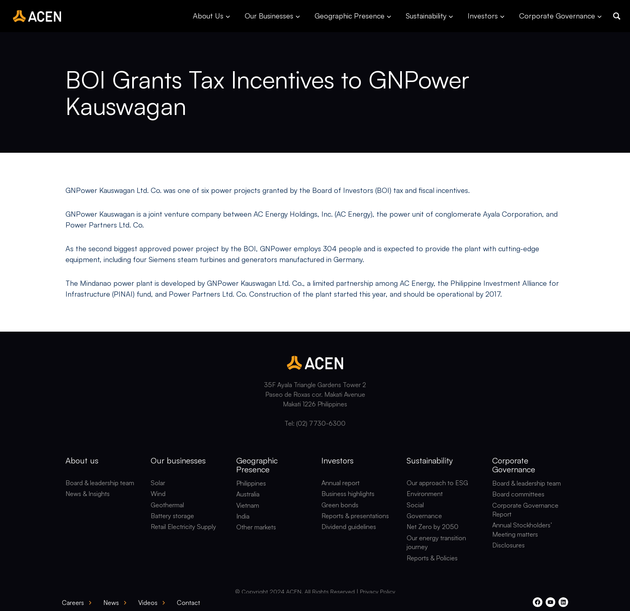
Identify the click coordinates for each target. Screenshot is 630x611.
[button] (616, 16)
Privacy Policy (377, 591)
